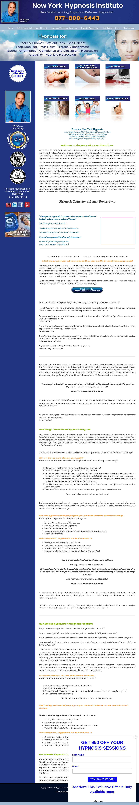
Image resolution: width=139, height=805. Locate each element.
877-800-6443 (17, 196)
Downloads (129, 28)
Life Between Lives (111, 28)
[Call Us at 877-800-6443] (69, 12)
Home (10, 28)
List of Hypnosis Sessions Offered (32, 28)
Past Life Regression (90, 28)
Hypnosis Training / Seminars (64, 28)
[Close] (135, 736)
